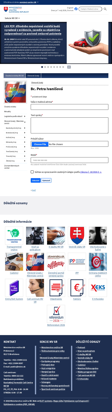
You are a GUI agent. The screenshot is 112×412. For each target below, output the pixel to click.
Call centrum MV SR (86, 375)
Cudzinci (82, 365)
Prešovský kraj (11, 147)
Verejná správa (48, 371)
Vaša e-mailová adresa (42, 101)
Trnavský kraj (10, 156)
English (70, 7)
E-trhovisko (83, 379)
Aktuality (7, 111)
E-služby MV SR (84, 354)
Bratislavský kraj (12, 133)
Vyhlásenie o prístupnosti (76, 401)
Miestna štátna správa (88, 368)
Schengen (45, 382)
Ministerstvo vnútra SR (52, 347)
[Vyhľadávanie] (90, 9)
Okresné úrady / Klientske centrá (14, 122)
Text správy (37, 115)
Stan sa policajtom (86, 351)
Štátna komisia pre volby (53, 351)
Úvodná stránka (10, 107)
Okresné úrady (33, 75)
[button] (12, 17)
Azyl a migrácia (48, 368)
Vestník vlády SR (85, 358)
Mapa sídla (58, 401)
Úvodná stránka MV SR (14, 75)
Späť (34, 190)
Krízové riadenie (48, 378)
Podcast (81, 347)
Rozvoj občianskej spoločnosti (55, 385)
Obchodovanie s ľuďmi (88, 361)
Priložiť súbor (37, 138)
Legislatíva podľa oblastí (13, 116)
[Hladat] (105, 9)
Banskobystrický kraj (13, 128)
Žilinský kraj (10, 161)
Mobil (34, 154)
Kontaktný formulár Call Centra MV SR (18, 384)
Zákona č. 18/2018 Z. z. (91, 172)
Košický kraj (10, 137)
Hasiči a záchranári (50, 375)
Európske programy (50, 361)
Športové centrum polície (53, 389)
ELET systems (46, 401)
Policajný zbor (48, 364)
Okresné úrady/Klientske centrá (54, 357)
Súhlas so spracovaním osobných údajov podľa (68, 172)
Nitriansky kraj (11, 142)
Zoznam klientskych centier (11, 167)
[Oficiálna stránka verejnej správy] (29, 2)
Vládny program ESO (87, 372)
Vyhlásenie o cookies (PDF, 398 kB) (19, 404)
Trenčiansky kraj (12, 151)
